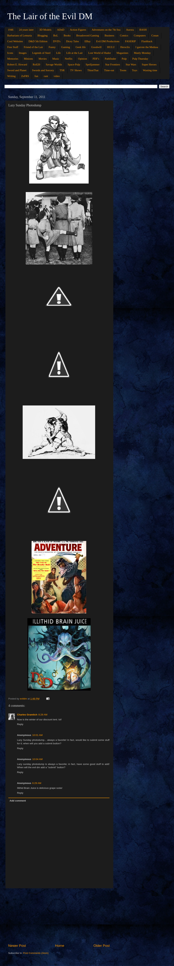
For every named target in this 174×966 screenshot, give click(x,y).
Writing (11, 76)
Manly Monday (142, 52)
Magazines (122, 52)
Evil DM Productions (107, 41)
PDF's (96, 58)
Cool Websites (15, 41)
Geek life (81, 47)
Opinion (82, 58)
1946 (10, 29)
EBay (87, 41)
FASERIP (130, 41)
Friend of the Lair (33, 47)
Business (109, 35)
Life (58, 52)
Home (59, 946)
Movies (43, 58)
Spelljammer (93, 64)
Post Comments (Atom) (36, 953)
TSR (62, 70)
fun (36, 76)
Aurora (130, 29)
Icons (10, 52)
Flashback (146, 41)
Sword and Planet (16, 70)
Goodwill (96, 47)
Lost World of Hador (99, 52)
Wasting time (150, 70)
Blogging (43, 35)
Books (67, 35)
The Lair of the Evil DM (50, 16)
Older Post (102, 946)
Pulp (124, 58)
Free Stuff (12, 47)
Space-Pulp (74, 64)
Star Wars (131, 64)
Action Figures (78, 29)
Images (23, 52)
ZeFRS (25, 76)
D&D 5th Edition (37, 41)
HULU (111, 47)
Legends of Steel (41, 52)
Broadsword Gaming (87, 35)
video (57, 76)
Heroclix (125, 47)
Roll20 (36, 64)
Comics (124, 35)
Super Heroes (149, 64)
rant (46, 76)
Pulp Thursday (140, 58)
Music (55, 58)
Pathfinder (110, 58)
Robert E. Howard (17, 64)
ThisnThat (93, 70)
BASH (143, 29)
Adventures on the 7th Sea (106, 29)
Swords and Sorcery (43, 70)
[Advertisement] (59, 915)
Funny (52, 47)
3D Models (45, 29)
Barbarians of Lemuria (19, 35)
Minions (28, 58)
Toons (123, 70)
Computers (140, 35)
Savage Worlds (54, 64)
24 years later (26, 29)
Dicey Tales (72, 41)
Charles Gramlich (27, 714)
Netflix (68, 58)
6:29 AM (36, 783)
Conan (154, 35)
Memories (12, 58)
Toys (134, 70)
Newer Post (17, 946)
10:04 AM (37, 759)
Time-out (109, 70)
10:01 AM (37, 735)
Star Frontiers (112, 64)
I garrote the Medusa (146, 47)
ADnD (60, 29)
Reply (20, 724)
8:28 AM (42, 714)
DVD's (57, 41)
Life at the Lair (74, 52)
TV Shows (76, 70)
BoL (55, 35)
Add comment (18, 800)
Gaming (65, 47)
